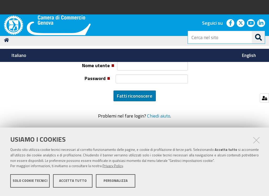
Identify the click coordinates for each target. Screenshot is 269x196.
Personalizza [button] (116, 182)
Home (7, 81)
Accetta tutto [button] (73, 182)
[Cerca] (258, 37)
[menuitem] (20, 55)
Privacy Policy (112, 167)
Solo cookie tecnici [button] (30, 182)
